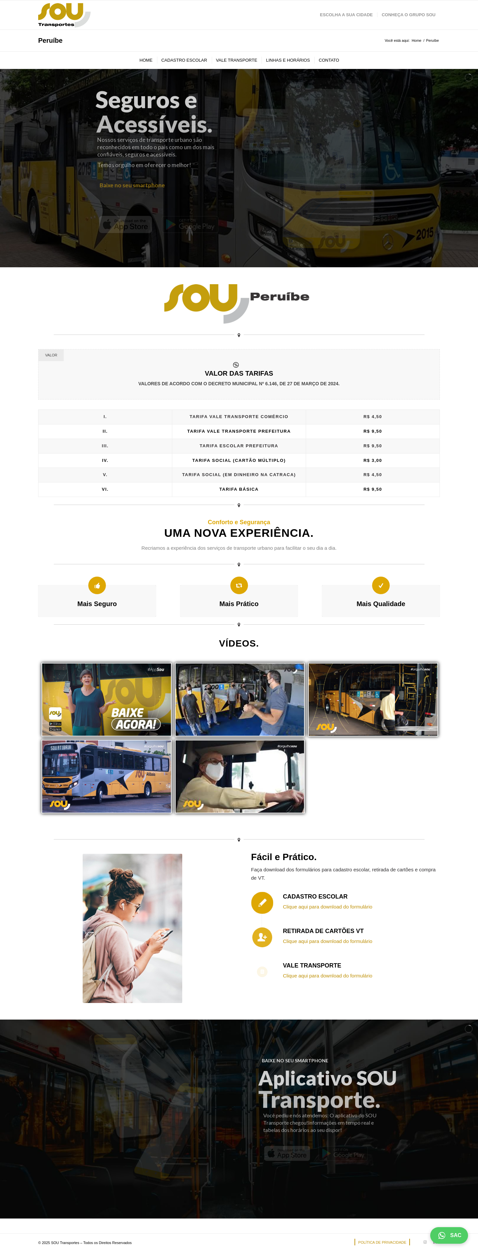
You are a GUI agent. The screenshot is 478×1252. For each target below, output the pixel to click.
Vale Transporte (312, 965)
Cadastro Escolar (315, 896)
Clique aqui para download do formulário (327, 906)
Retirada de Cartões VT (323, 931)
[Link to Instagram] (425, 1242)
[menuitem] (346, 15)
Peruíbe (50, 40)
